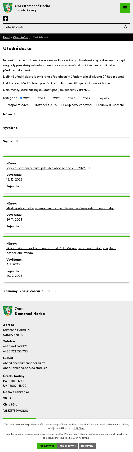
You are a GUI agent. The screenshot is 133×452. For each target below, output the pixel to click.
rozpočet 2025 (46, 105)
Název (8, 114)
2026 (71, 98)
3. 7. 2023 (13, 264)
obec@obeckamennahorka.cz (24, 363)
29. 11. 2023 (14, 219)
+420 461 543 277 (15, 346)
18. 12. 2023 (14, 179)
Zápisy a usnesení (111, 105)
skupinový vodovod (78, 105)
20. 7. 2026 (14, 276)
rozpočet (104, 98)
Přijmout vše (46, 445)
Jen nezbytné (68, 445)
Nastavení (87, 445)
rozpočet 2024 (18, 105)
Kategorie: (10, 98)
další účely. (79, 428)
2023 (26, 98)
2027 (86, 98)
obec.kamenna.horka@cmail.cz (25, 368)
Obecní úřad (20, 37)
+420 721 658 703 (15, 351)
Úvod (6, 37)
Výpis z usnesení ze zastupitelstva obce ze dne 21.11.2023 (48, 168)
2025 (56, 98)
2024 (41, 98)
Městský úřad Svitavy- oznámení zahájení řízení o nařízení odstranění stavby (63, 208)
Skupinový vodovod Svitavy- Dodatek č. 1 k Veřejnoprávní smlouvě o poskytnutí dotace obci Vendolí (61, 250)
